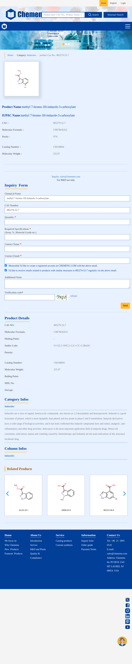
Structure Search (115, 14)
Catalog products (64, 541)
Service (33, 545)
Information (88, 535)
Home (103, 3)
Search (93, 14)
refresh (73, 296)
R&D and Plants (38, 549)
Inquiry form (87, 541)
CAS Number (11, 205)
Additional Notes (13, 277)
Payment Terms (88, 549)
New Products (12, 549)
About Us (35, 535)
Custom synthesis (64, 545)
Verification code (14, 292)
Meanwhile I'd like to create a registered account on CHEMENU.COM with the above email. (51, 265)
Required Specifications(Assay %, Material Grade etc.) (20, 231)
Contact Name (13, 244)
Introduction (36, 541)
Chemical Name (13, 193)
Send (125, 305)
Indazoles (31, 55)
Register (113, 3)
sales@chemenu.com (117, 553)
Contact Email (13, 256)
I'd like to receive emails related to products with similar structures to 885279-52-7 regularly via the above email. (61, 270)
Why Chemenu (12, 545)
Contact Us (113, 535)
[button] (123, 494)
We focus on (11, 541)
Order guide (87, 545)
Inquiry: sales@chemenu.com (66, 176)
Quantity (10, 217)
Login (123, 3)
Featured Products (14, 553)
